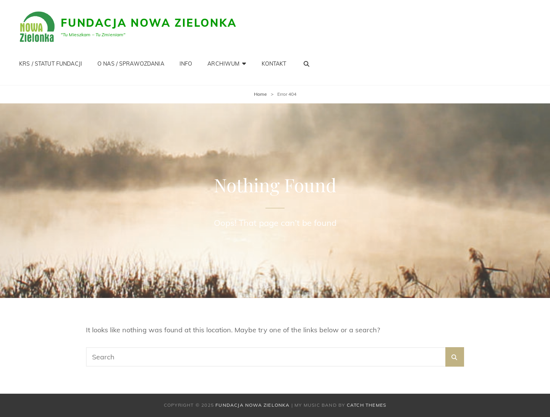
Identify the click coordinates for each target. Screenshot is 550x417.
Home (260, 94)
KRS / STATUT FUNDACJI (50, 63)
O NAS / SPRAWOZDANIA (130, 63)
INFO (186, 63)
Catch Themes (366, 405)
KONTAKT (274, 63)
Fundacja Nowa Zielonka (149, 22)
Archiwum (223, 63)
